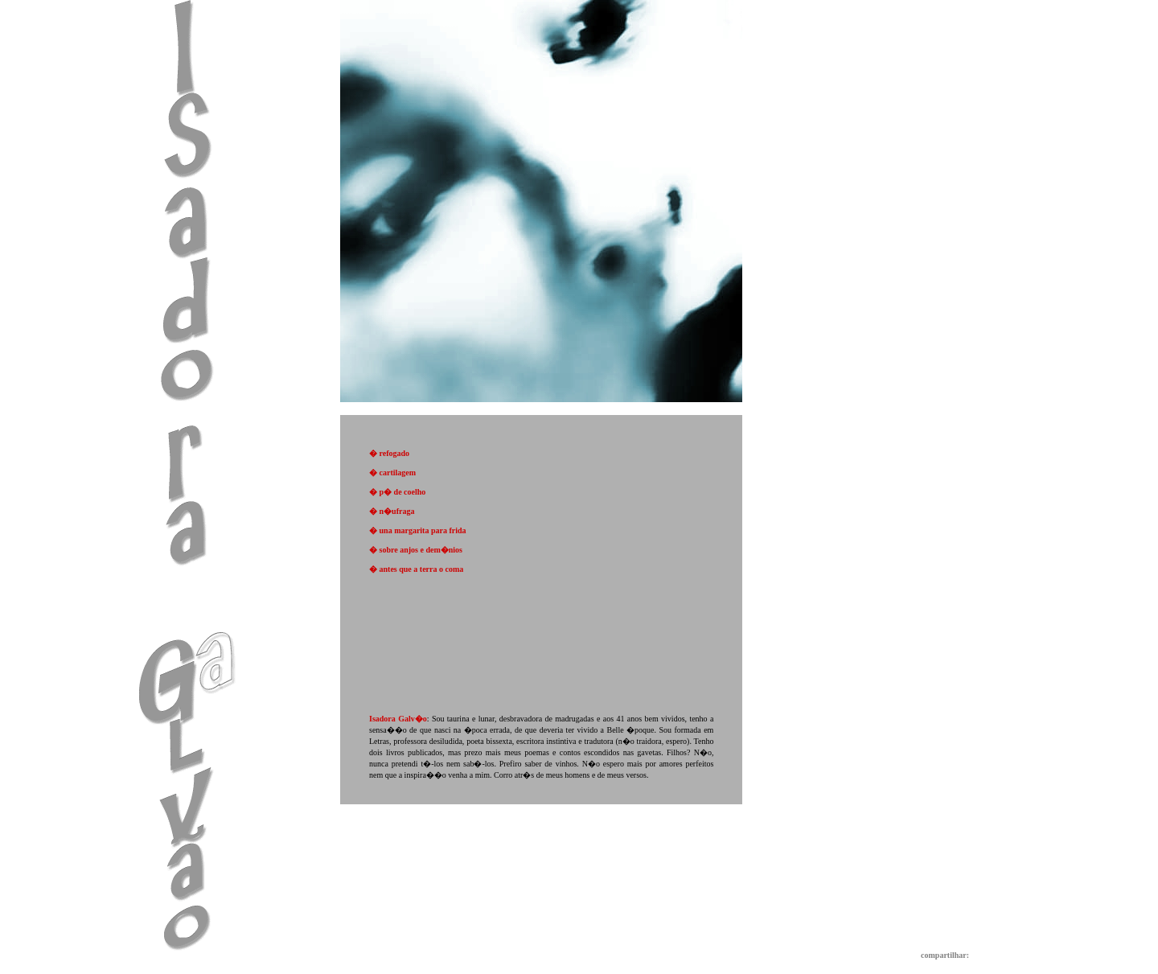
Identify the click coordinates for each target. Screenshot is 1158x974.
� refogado (389, 453)
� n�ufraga (391, 511)
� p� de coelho (397, 491)
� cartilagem (392, 472)
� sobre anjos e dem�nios (415, 549)
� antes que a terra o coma (416, 569)
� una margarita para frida (417, 530)
